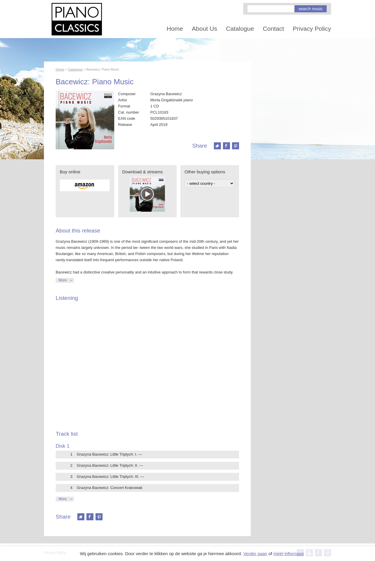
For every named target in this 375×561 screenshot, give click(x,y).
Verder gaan (255, 553)
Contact (273, 28)
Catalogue (240, 28)
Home (175, 28)
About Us (204, 28)
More (63, 280)
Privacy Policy (312, 28)
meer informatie (288, 553)
